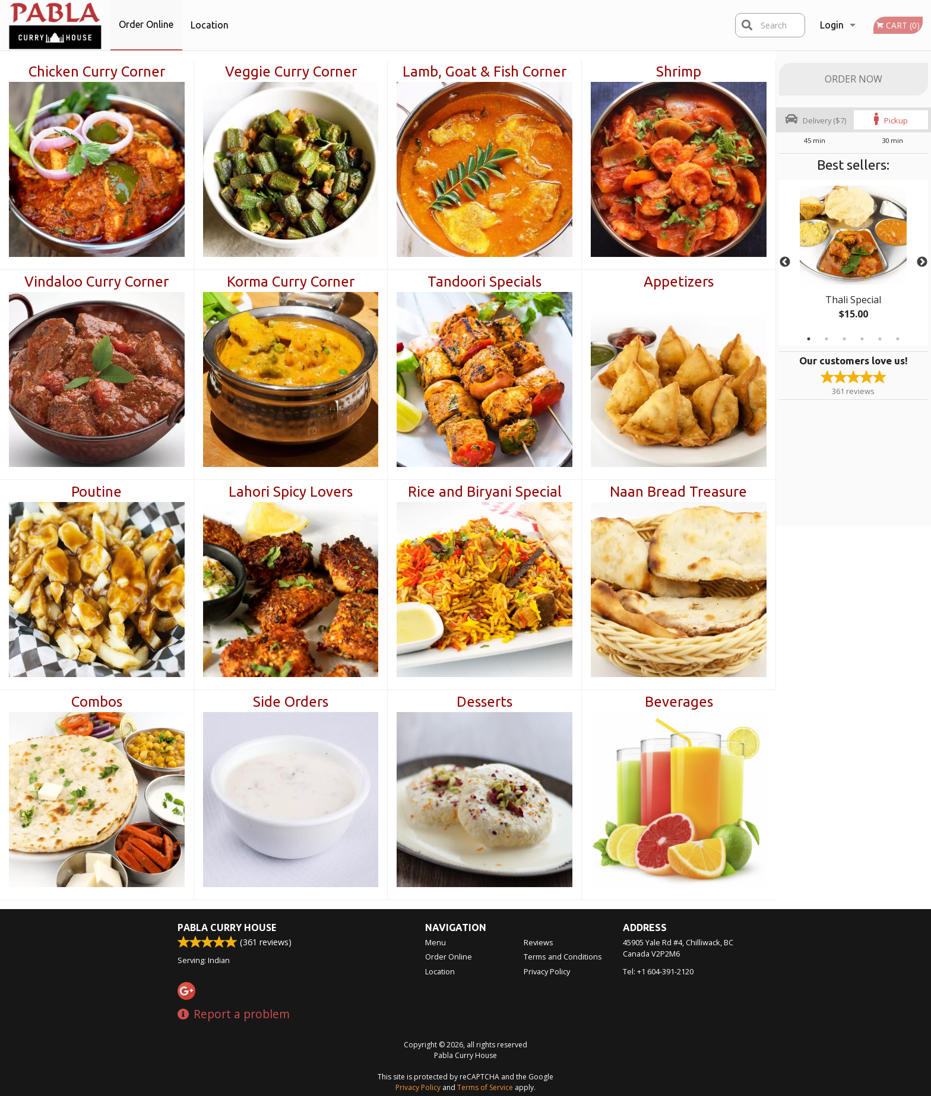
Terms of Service (485, 1087)
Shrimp (678, 71)
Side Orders (290, 702)
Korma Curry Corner (290, 282)
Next (922, 262)
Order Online (146, 24)
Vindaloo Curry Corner (96, 282)
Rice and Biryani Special (485, 492)
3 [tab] (844, 339)
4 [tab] (862, 339)
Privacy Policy (547, 971)
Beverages (679, 702)
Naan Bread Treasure (678, 492)
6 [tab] (898, 339)
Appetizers (679, 282)
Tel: (658, 971)
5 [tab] (880, 339)
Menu (435, 942)
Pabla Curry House (227, 927)
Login (832, 25)
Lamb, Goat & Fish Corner (484, 71)
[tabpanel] (853, 262)
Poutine (96, 492)
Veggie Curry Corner (291, 71)
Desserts (484, 702)
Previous (785, 262)
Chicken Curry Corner (96, 71)
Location (210, 25)
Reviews (538, 942)
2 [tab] (826, 339)
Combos (96, 702)
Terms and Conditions (563, 956)
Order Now (853, 78)
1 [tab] (809, 339)
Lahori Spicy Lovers (291, 492)
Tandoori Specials (485, 282)
